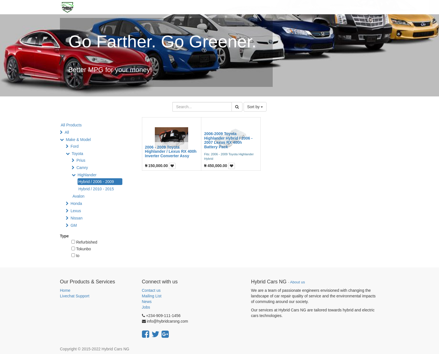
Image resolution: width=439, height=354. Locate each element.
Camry (82, 167)
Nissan (77, 218)
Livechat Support (74, 296)
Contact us (151, 290)
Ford (75, 146)
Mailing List (152, 296)
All (67, 132)
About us (297, 282)
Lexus (76, 211)
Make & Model (78, 139)
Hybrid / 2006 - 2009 (96, 181)
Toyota (77, 153)
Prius (80, 160)
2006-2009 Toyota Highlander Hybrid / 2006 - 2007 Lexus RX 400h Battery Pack (228, 140)
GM (74, 225)
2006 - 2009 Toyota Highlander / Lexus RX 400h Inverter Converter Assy (171, 151)
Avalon (79, 196)
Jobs (146, 307)
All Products (71, 125)
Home (65, 290)
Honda (76, 203)
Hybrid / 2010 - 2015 (96, 189)
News (147, 301)
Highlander (87, 175)
